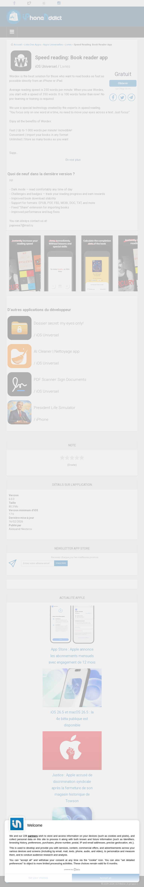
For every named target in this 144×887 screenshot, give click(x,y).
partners (33, 835)
